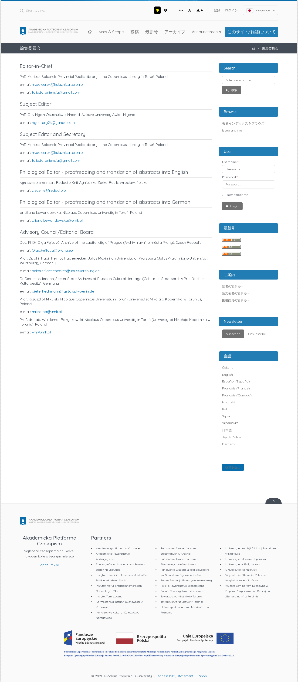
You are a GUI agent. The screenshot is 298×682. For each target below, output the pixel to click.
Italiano (228, 409)
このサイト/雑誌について (251, 31)
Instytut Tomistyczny (109, 596)
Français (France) (236, 388)
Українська (230, 423)
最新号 (151, 31)
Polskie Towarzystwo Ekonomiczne (182, 585)
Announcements (206, 31)
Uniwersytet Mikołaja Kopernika (245, 559)
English (227, 374)
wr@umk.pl (41, 332)
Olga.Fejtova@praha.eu (52, 250)
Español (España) (236, 381)
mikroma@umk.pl (47, 311)
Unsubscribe (257, 334)
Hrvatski (228, 402)
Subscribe (233, 334)
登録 (217, 10)
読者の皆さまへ (232, 286)
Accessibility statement (175, 676)
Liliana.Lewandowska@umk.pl (57, 220)
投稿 (134, 31)
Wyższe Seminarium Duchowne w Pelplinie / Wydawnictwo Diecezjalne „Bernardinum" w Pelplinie (248, 591)
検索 (233, 90)
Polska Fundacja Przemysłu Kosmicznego (187, 580)
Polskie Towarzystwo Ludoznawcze (182, 591)
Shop (203, 676)
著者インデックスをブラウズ (243, 123)
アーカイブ (174, 31)
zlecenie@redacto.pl (49, 190)
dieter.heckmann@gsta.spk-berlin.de (63, 291)
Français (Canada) (237, 395)
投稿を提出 (232, 467)
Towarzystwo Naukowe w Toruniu (182, 601)
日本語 (227, 430)
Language (261, 10)
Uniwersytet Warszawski (241, 569)
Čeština (228, 368)
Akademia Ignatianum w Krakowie (118, 548)
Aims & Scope (111, 31)
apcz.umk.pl (49, 565)
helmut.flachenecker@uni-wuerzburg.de (66, 270)
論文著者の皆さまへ (235, 293)
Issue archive (232, 130)
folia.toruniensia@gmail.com (56, 92)
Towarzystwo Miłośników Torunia (181, 596)
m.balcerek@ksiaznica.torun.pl (58, 84)
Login (234, 206)
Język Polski (231, 437)
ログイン (231, 10)
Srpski (226, 416)
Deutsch (228, 444)
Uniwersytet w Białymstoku (242, 564)
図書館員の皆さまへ (235, 300)
